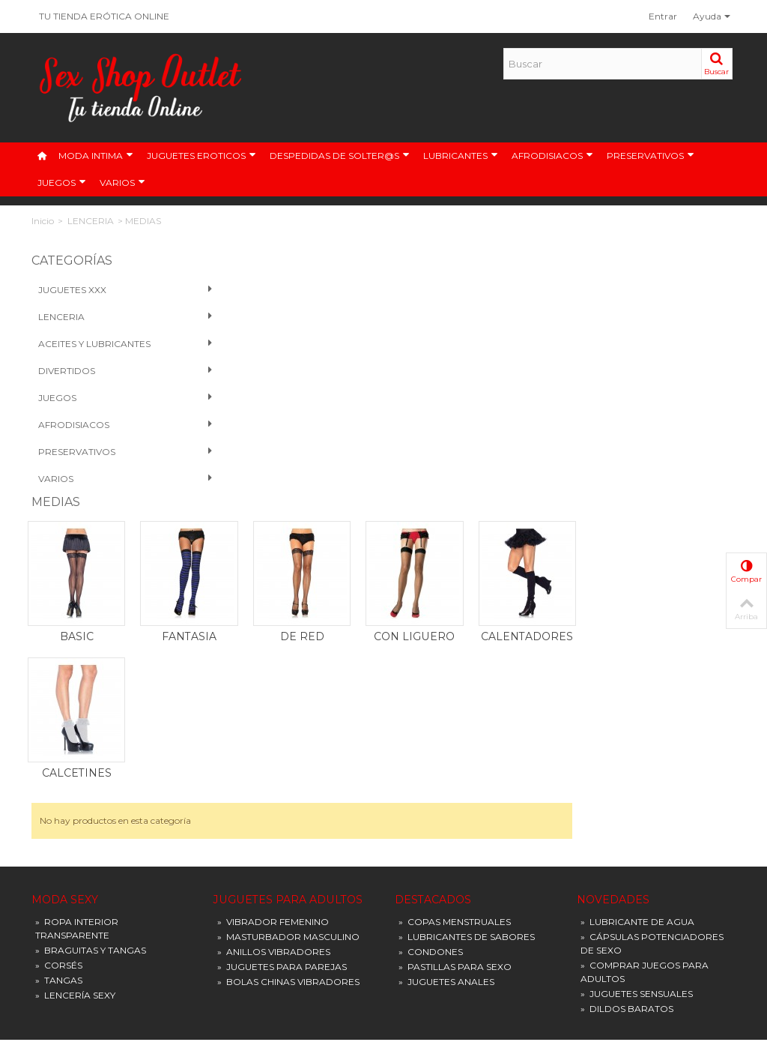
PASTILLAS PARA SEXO (455, 720)
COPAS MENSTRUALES (454, 675)
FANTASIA (365, 391)
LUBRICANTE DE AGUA (637, 675)
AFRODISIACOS (552, 156)
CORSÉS (58, 719)
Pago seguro (426, 873)
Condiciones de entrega (449, 858)
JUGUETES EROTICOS (201, 156)
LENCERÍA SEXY (75, 749)
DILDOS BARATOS (626, 762)
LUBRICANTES (460, 156)
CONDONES (430, 705)
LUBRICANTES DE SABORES (466, 690)
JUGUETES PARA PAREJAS (282, 720)
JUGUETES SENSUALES (636, 747)
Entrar (663, 16)
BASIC (256, 391)
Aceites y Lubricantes (111, 344)
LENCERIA (90, 220)
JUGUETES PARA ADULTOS (288, 654)
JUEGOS (61, 183)
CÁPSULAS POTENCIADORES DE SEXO (652, 697)
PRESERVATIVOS (650, 156)
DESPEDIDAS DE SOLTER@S (340, 156)
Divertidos (111, 371)
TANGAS (58, 734)
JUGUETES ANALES (446, 735)
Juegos (111, 398)
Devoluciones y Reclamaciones (465, 948)
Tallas (411, 918)
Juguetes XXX (111, 290)
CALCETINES (256, 527)
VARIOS (122, 183)
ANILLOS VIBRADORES (273, 705)
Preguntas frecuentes (445, 903)
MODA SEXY (64, 654)
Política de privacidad (445, 888)
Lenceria (111, 317)
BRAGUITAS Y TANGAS (90, 704)
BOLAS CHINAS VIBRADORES (288, 735)
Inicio (42, 220)
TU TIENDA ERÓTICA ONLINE (104, 16)
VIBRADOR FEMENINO (273, 675)
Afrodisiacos (111, 425)
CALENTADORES (692, 391)
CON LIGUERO (583, 391)
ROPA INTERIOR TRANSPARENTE (76, 682)
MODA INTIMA (95, 156)
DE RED (474, 391)
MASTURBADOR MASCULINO (288, 690)
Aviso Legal (423, 843)
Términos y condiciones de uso (463, 933)
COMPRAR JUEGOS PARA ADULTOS (644, 726)
